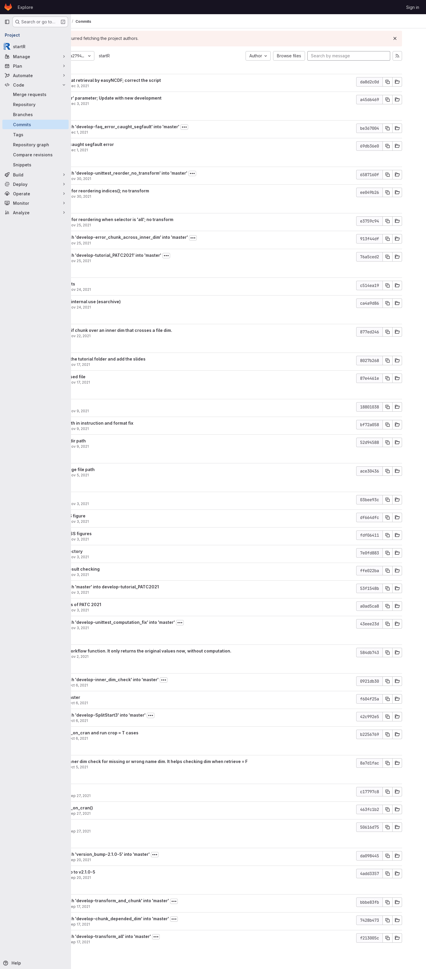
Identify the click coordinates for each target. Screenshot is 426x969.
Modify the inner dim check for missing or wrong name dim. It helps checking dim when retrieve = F (191, 761)
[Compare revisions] (35, 154)
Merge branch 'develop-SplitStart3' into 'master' (140, 715)
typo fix (97, 790)
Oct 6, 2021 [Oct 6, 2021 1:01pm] (123, 720)
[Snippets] (35, 164)
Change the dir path (110, 440)
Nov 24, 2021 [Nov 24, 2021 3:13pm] (125, 289)
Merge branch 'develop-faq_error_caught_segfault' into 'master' (157, 126)
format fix (100, 405)
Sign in (412, 7)
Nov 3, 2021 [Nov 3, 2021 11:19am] (124, 628)
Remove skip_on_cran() (114, 807)
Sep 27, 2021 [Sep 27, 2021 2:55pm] (125, 813)
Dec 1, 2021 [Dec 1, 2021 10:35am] (123, 150)
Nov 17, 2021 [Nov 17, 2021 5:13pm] (124, 382)
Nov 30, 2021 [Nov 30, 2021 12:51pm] (125, 196)
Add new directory (109, 551)
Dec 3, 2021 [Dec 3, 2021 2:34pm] (124, 86)
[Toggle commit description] (229, 127)
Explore (25, 7)
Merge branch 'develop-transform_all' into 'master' (143, 936)
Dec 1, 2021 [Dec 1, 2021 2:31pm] (123, 132)
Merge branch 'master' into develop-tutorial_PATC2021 (147, 586)
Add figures (102, 498)
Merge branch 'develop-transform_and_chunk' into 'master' (152, 900)
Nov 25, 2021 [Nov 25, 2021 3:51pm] (125, 243)
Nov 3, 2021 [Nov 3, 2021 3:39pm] (124, 503)
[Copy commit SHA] (404, 82)
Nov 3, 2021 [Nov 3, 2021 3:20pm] (124, 610)
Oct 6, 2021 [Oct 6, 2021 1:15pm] (123, 703)
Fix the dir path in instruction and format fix (134, 423)
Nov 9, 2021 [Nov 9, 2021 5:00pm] (124, 411)
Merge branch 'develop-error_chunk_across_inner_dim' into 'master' (161, 237)
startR (149, 55)
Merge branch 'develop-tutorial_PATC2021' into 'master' (148, 255)
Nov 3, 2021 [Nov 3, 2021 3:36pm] (124, 521)
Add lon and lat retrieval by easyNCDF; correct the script (148, 80)
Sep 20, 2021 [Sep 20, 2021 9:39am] (125, 877)
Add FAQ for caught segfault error (124, 144)
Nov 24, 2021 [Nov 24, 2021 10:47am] (125, 307)
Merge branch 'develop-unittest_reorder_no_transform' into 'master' (161, 173)
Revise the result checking (117, 569)
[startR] (35, 46)
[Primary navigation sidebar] (7, 22)
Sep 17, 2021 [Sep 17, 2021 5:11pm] (124, 906)
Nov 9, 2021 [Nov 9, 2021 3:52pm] (124, 446)
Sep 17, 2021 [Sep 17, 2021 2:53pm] (124, 942)
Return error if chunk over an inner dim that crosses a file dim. (153, 330)
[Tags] (35, 134)
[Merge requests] (35, 94)
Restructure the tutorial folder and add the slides (140, 358)
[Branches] (35, 114)
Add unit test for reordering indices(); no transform (142, 190)
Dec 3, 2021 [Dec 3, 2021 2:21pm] (124, 103)
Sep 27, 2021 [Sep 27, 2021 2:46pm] (125, 831)
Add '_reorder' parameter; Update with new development (148, 97)
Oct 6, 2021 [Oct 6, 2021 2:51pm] (123, 685)
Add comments (105, 283)
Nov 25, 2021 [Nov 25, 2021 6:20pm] (125, 225)
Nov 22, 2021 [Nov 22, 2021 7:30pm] (125, 336)
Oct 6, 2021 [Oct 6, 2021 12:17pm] (123, 738)
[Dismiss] (411, 38)
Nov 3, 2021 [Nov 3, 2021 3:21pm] (124, 592)
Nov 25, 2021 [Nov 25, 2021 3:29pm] (125, 261)
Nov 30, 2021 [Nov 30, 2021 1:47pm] (125, 178)
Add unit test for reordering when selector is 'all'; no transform (154, 219)
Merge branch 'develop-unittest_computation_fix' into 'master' (155, 622)
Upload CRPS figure (110, 515)
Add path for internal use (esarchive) (128, 301)
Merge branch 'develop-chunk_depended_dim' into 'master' (152, 918)
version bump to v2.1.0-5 (115, 871)
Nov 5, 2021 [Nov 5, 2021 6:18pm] (124, 475)
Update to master (107, 697)
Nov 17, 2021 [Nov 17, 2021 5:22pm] (124, 364)
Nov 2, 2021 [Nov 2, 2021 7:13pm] (124, 656)
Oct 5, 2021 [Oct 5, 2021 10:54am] (123, 767)
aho (93, 86)
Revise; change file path (115, 469)
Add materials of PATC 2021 (118, 604)
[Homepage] (8, 7)
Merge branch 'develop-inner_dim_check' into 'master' (147, 679)
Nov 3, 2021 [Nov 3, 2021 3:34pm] (124, 557)
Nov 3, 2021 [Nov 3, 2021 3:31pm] (124, 574)
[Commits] (35, 124)
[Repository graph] (35, 144)
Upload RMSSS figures (113, 533)
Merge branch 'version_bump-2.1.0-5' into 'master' (142, 854)
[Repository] (35, 104)
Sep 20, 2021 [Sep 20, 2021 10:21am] (125, 860)
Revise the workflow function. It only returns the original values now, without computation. (183, 650)
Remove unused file (110, 376)
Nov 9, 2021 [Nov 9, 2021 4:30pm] (124, 428)
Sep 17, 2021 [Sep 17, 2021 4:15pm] (124, 924)
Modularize (102, 825)
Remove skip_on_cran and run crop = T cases (137, 732)
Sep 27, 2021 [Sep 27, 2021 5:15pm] (125, 795)
